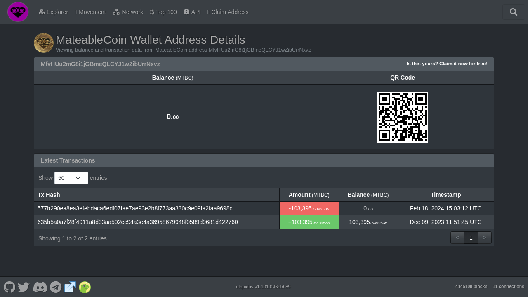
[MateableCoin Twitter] (24, 286)
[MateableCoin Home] (17, 12)
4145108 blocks (471, 286)
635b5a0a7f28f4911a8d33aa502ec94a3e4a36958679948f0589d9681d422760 (138, 222)
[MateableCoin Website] (70, 286)
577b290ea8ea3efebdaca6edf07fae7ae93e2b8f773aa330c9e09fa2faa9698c (135, 208)
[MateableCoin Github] (9, 286)
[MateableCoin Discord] (40, 286)
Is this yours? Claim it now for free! (447, 63)
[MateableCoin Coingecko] (84, 286)
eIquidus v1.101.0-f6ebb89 (263, 286)
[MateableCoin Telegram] (56, 286)
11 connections (508, 286)
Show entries (72, 178)
